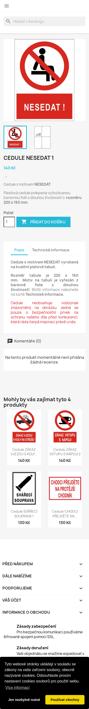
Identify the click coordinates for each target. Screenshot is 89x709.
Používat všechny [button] (65, 700)
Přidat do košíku (43, 222)
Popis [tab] (19, 250)
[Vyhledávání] (44, 21)
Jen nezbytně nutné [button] (24, 700)
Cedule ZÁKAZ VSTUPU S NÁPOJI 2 (64, 451)
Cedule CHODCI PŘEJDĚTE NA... (65, 513)
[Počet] (9, 222)
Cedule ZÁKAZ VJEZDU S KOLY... (24, 451)
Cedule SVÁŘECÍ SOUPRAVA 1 (24, 513)
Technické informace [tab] (50, 250)
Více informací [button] (17, 688)
